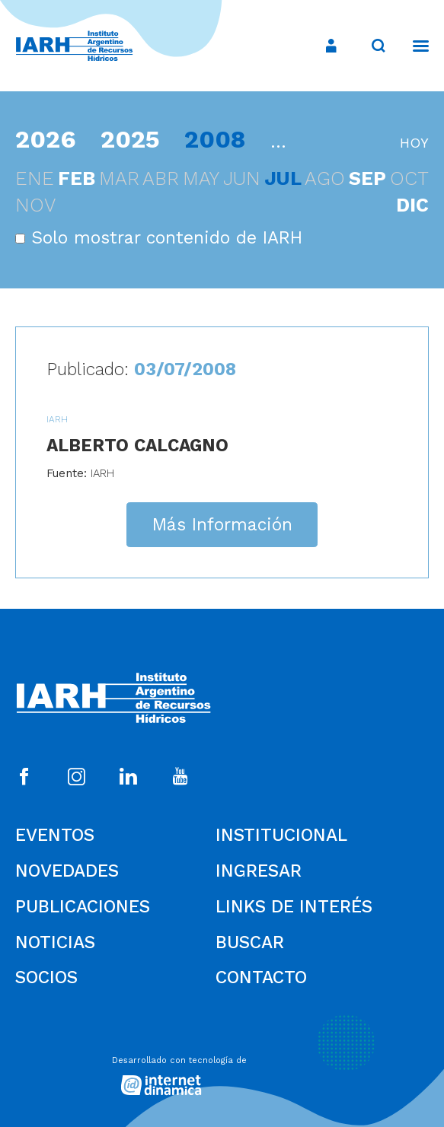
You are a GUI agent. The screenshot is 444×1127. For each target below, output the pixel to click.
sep (367, 178)
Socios (46, 977)
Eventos (54, 835)
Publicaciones (82, 906)
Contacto (261, 977)
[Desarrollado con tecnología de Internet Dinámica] (222, 1071)
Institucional (281, 835)
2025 (130, 139)
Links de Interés (294, 906)
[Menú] (413, 45)
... (278, 142)
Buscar (250, 942)
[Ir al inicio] (74, 46)
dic (412, 205)
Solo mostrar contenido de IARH (158, 238)
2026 (45, 139)
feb (76, 178)
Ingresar (259, 871)
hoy (414, 143)
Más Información (222, 524)
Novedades (67, 871)
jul (283, 178)
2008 (214, 139)
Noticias (55, 942)
